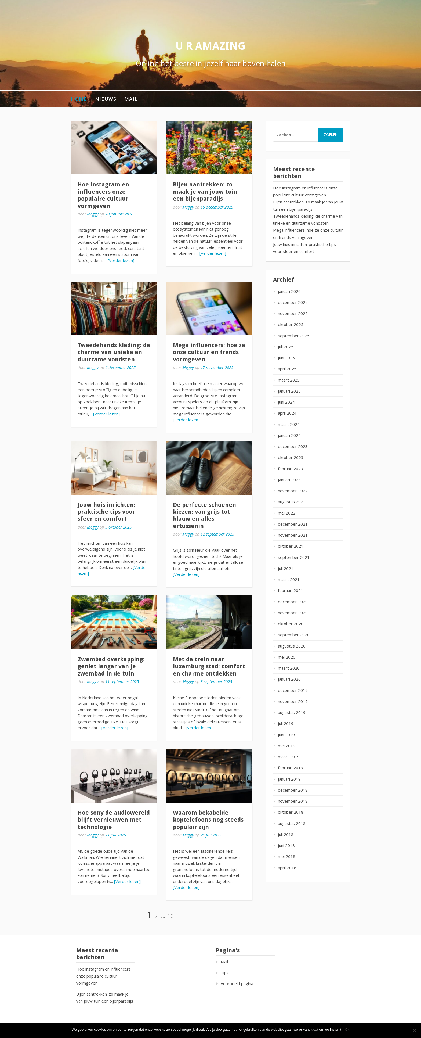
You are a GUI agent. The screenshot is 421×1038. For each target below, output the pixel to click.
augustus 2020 (292, 646)
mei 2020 (286, 657)
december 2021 (293, 524)
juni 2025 (286, 357)
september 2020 (294, 634)
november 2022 (293, 490)
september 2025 (294, 335)
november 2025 (293, 313)
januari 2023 (289, 479)
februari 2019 (290, 767)
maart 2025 (289, 380)
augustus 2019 (292, 712)
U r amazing (210, 46)
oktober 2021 (290, 546)
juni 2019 (286, 734)
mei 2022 (286, 513)
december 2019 (293, 690)
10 (170, 916)
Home (79, 99)
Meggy (93, 214)
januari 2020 (289, 679)
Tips (225, 972)
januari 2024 (289, 435)
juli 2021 (285, 568)
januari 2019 (289, 779)
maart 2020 (289, 668)
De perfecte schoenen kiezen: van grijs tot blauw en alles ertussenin (204, 515)
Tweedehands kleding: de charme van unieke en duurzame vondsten (114, 352)
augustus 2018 (292, 823)
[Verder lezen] (121, 260)
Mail (130, 99)
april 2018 (287, 867)
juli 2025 (285, 346)
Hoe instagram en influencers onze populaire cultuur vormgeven (103, 195)
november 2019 (293, 701)
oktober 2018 (290, 812)
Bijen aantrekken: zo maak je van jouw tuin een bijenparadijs (205, 191)
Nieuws (105, 99)
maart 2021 (289, 579)
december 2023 (293, 446)
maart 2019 (289, 756)
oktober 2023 (290, 457)
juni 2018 (286, 845)
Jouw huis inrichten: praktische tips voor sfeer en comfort (106, 511)
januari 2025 (289, 391)
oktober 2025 (290, 324)
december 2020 (293, 601)
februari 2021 (290, 590)
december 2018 (293, 790)
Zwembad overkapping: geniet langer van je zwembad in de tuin (111, 666)
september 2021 (294, 557)
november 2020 (293, 612)
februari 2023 (290, 468)
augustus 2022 (292, 501)
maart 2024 (289, 424)
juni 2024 (286, 402)
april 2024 (287, 413)
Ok (347, 1030)
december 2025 (293, 302)
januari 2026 (289, 291)
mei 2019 (286, 745)
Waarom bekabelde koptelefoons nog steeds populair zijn (208, 819)
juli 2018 (285, 834)
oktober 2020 (290, 623)
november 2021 (293, 535)
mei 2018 (286, 856)
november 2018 (293, 801)
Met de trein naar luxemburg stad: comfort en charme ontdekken (209, 666)
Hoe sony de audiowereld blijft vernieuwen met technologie (114, 819)
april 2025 (287, 368)
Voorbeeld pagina (237, 983)
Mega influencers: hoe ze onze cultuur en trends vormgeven (209, 352)
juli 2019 (285, 723)
